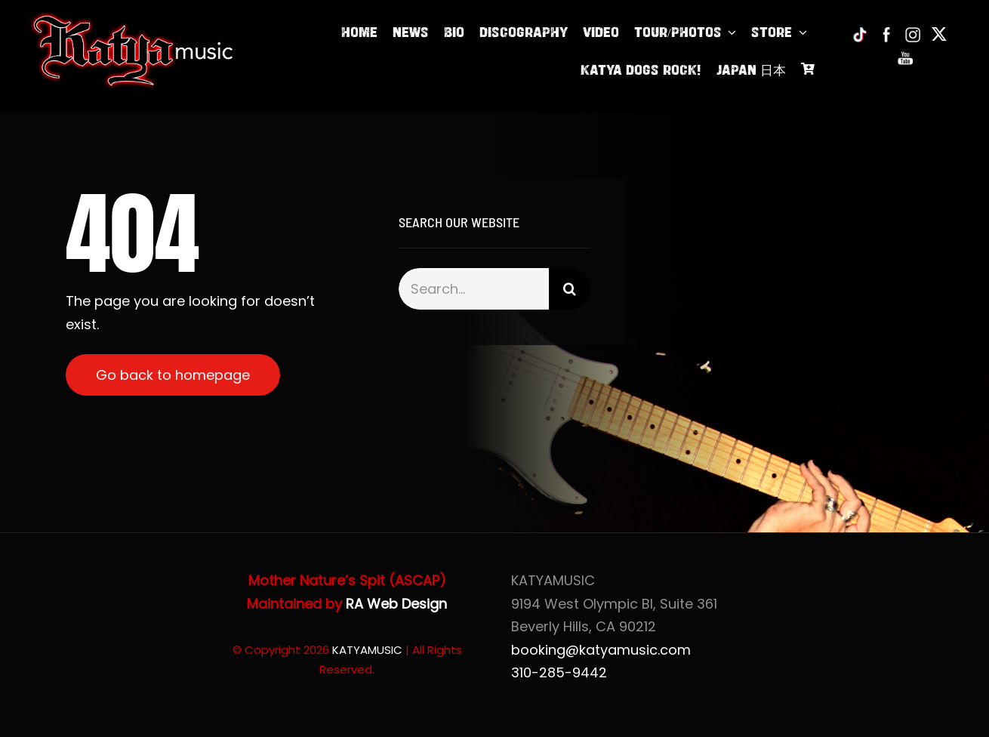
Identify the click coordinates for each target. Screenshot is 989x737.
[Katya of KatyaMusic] (131, 17)
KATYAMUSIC (367, 650)
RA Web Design (396, 603)
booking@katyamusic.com (601, 649)
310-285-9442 (559, 672)
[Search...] (474, 289)
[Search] (569, 289)
